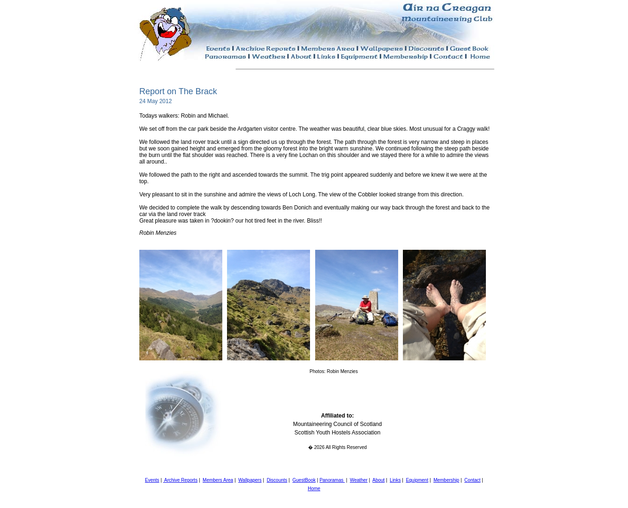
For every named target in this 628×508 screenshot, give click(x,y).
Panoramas (332, 480)
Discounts (277, 480)
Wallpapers (250, 480)
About (378, 480)
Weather (359, 480)
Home (314, 488)
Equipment (417, 480)
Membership (446, 480)
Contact (472, 480)
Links (395, 480)
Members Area (218, 480)
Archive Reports (180, 480)
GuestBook (303, 480)
